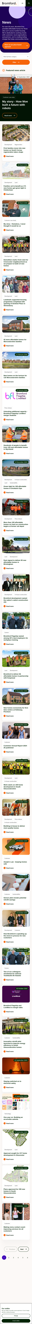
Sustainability (13, 483)
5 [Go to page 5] (22, 1258)
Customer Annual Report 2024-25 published (15, 747)
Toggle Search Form (29, 3)
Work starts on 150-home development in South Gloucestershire (13, 787)
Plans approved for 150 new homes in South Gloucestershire (14, 1191)
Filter (15, 62)
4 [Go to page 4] (18, 1258)
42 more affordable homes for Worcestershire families (15, 340)
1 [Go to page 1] (4, 1258)
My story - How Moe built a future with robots (15, 105)
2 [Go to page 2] (8, 1258)
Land (16, 182)
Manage (16, 1315)
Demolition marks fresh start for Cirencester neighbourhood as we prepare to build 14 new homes (16, 263)
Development (8, 144)
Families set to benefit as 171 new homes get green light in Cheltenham (15, 188)
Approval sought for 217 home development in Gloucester (15, 1154)
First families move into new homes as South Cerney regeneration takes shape (14, 150)
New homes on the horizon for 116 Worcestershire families (15, 376)
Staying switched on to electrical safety (12, 1082)
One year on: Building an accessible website (13, 1118)
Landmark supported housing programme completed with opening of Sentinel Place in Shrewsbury (15, 302)
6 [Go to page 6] (27, 1258)
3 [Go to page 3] (13, 1258)
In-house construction (21, 479)
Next (22, 1249)
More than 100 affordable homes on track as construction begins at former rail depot (16, 524)
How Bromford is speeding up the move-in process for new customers (15, 936)
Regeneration (18, 144)
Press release (8, 408)
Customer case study (9, 97)
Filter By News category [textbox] (9, 56)
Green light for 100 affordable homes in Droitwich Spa (15, 487)
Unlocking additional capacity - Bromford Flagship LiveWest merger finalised (15, 413)
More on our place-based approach (13, 46)
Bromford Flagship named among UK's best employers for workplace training (16, 638)
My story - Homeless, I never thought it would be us (15, 225)
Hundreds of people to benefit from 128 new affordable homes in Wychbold (16, 447)
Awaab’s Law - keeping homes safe (15, 863)
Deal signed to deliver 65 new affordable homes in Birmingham (15, 562)
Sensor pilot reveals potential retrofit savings (15, 899)
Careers (7, 632)
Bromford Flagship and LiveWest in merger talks (13, 1006)
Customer (7, 742)
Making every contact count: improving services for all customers (15, 1229)
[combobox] (16, 57)
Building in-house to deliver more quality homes (14, 827)
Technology (8, 1114)
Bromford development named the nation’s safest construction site (16, 600)
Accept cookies (15, 1320)
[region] (16, 1313)
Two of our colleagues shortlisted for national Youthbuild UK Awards (12, 974)
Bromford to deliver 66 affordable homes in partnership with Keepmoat (16, 676)
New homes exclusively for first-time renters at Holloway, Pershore (16, 710)
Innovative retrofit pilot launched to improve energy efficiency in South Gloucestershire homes (14, 1044)
